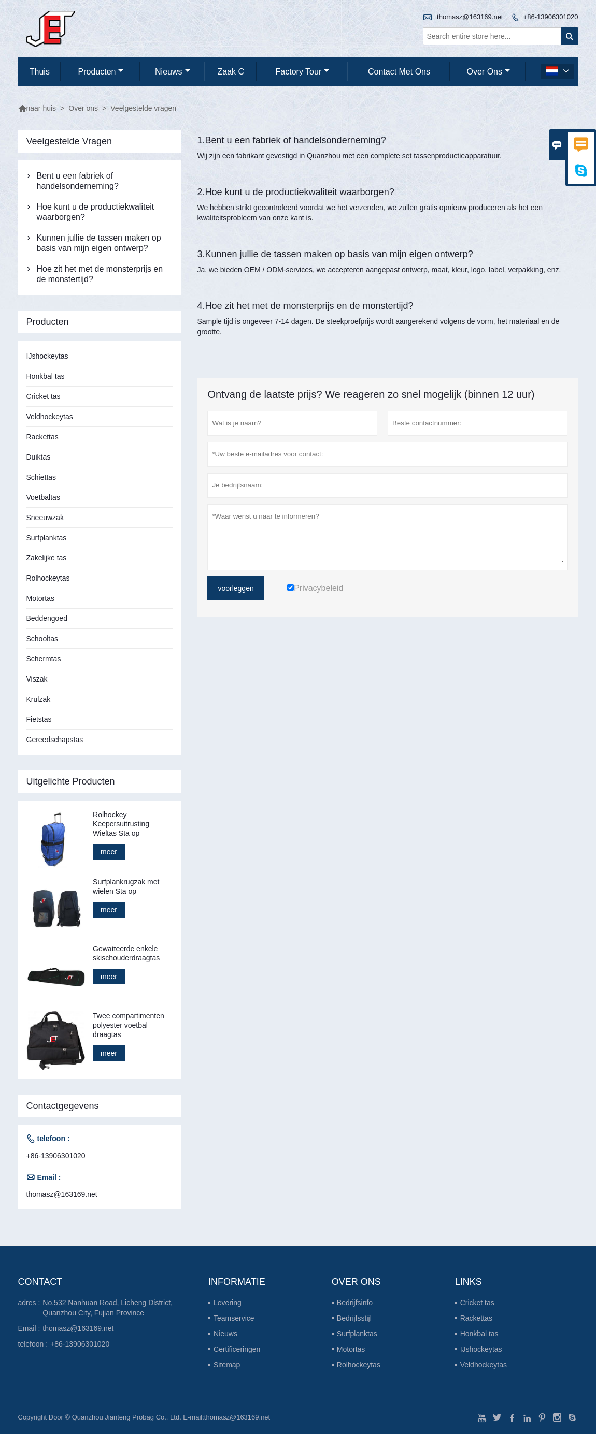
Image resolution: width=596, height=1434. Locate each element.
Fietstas (39, 719)
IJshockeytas (47, 356)
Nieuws (225, 1333)
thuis (40, 71)
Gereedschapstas (54, 739)
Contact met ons (399, 71)
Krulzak (38, 699)
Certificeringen (237, 1349)
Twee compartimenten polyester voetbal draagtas (128, 1025)
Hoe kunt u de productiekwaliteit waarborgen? (95, 211)
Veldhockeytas (49, 416)
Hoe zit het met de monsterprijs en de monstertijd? (100, 274)
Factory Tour (303, 71)
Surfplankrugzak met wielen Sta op (126, 886)
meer (109, 852)
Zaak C (231, 71)
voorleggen (235, 588)
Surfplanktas (46, 538)
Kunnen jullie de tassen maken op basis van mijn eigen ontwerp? (99, 243)
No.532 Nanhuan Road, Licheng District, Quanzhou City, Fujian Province (107, 1307)
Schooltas (42, 638)
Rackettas (42, 437)
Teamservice (234, 1318)
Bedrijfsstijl (354, 1318)
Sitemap (227, 1365)
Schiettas (41, 477)
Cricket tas (43, 396)
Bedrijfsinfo (355, 1302)
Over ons (488, 71)
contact (40, 1282)
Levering (228, 1302)
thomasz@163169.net (470, 17)
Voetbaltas (43, 497)
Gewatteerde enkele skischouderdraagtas (126, 953)
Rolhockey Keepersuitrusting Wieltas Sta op (121, 823)
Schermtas (43, 659)
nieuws (172, 71)
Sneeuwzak (45, 517)
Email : (29, 1328)
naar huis (37, 108)
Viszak (37, 679)
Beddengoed (46, 618)
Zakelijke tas (46, 558)
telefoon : (33, 1344)
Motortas (40, 598)
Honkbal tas (45, 376)
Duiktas (38, 457)
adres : (29, 1302)
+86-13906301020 (550, 17)
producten (101, 71)
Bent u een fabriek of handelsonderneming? (78, 180)
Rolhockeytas (48, 578)
